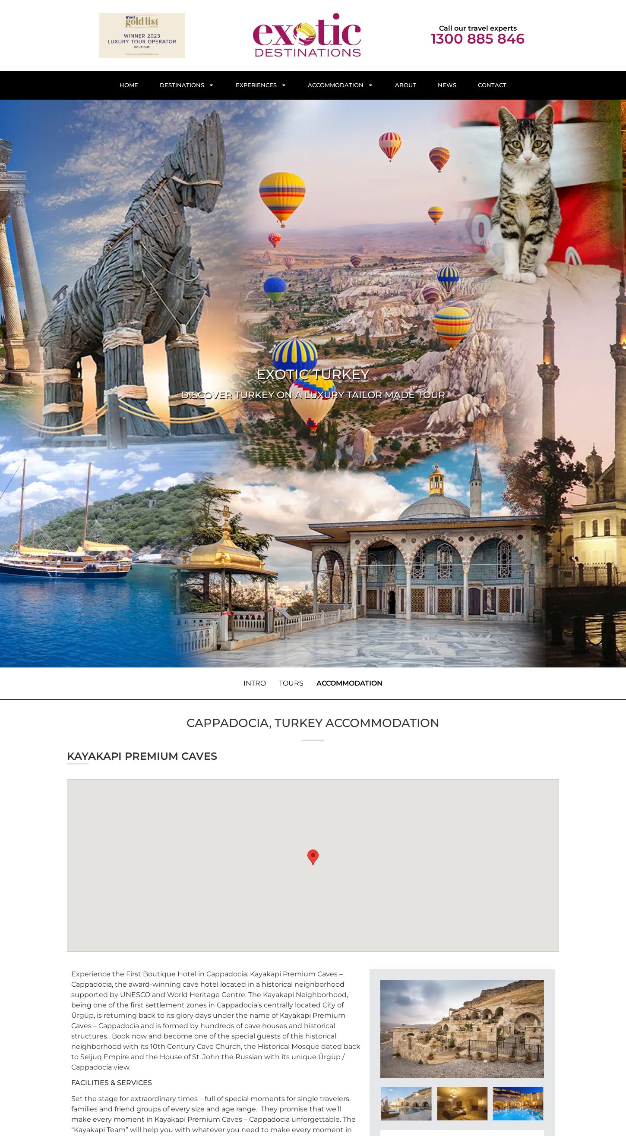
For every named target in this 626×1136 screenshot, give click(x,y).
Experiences (261, 85)
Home (129, 85)
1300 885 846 (478, 38)
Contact (492, 85)
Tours (291, 683)
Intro (254, 683)
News (447, 85)
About (405, 85)
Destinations (187, 85)
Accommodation (340, 85)
